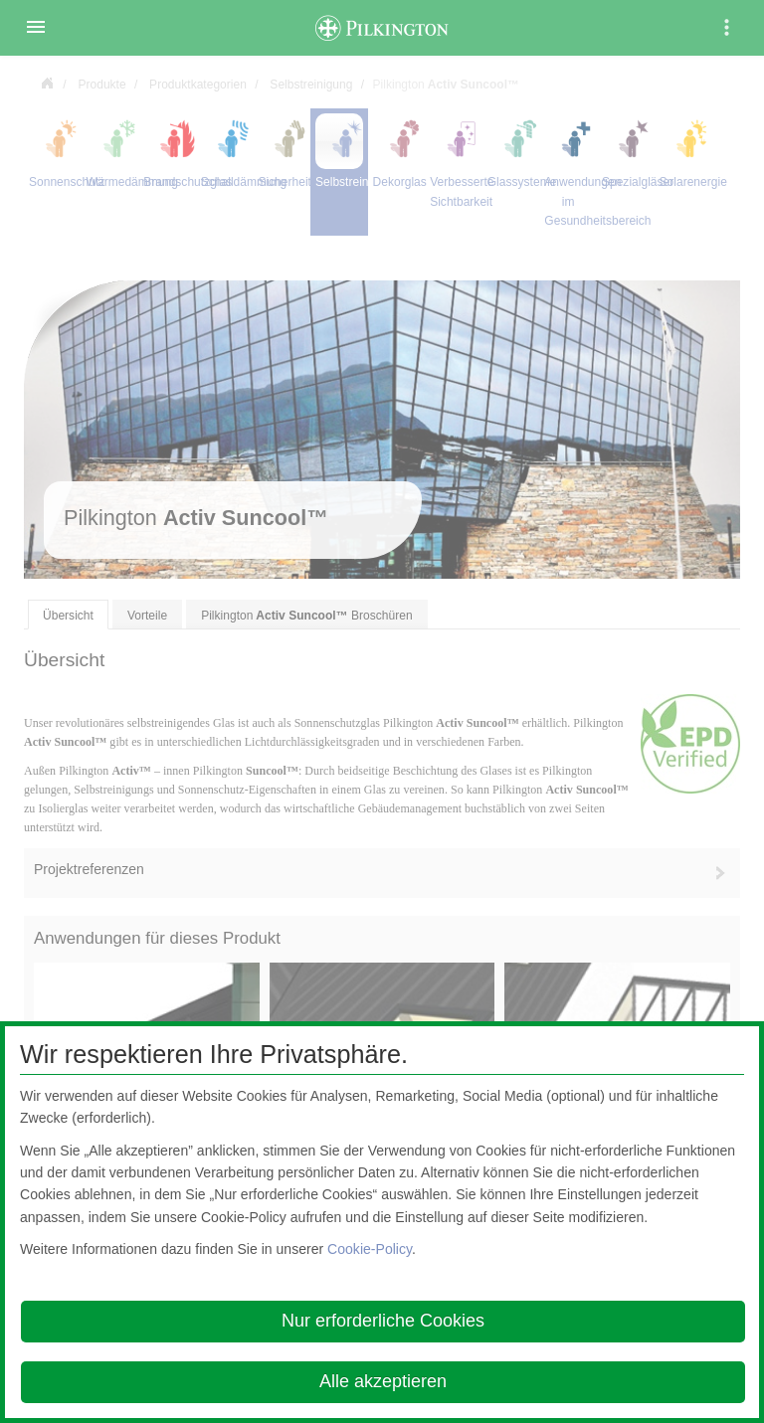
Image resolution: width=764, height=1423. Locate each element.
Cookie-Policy (369, 1249)
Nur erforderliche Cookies (383, 1321)
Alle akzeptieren (383, 1381)
